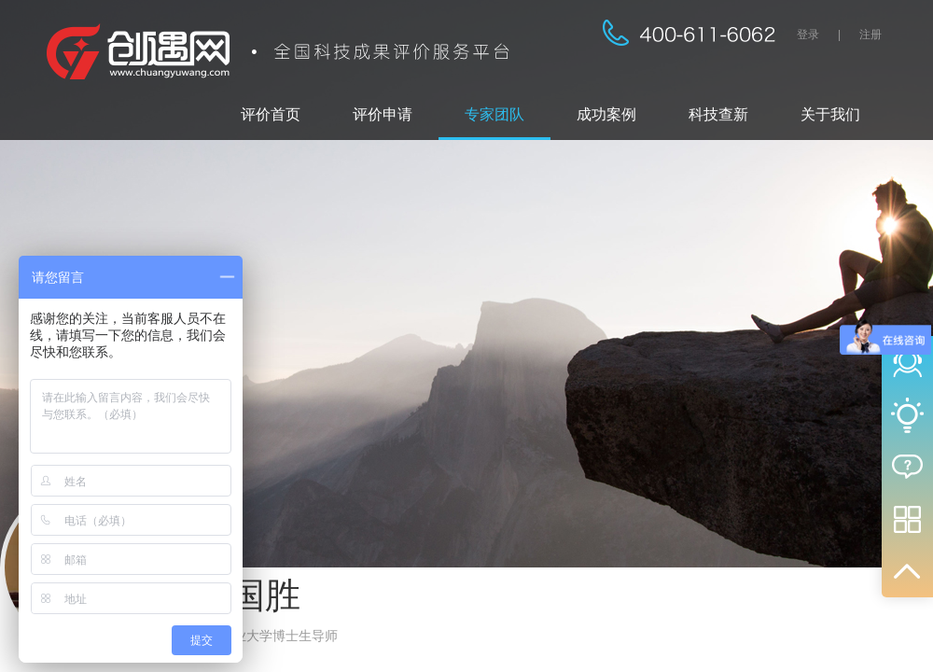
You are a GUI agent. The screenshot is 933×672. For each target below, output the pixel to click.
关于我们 (830, 114)
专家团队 (494, 114)
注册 (870, 34)
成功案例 (606, 114)
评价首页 (270, 114)
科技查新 (718, 114)
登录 (808, 34)
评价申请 (382, 114)
